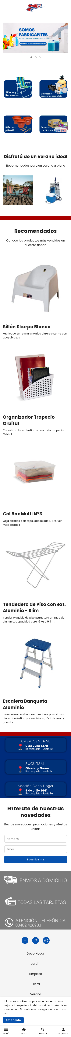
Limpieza (35, 974)
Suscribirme (35, 859)
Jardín (35, 964)
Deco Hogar (35, 953)
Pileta (35, 984)
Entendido (13, 1020)
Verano (35, 994)
